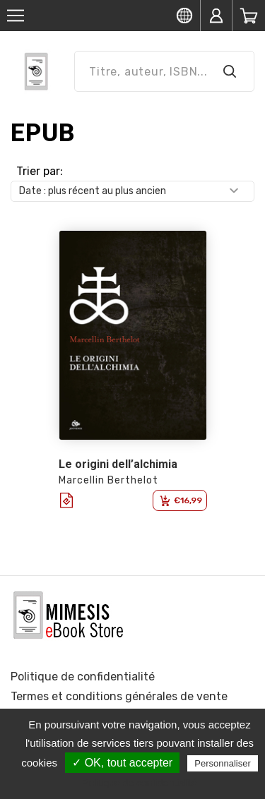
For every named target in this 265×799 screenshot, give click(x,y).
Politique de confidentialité (83, 676)
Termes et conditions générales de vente (119, 696)
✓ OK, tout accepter (122, 763)
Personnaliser (222, 763)
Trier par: (39, 171)
